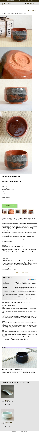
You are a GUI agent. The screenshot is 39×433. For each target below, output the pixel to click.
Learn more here (21, 288)
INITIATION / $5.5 (6, 197)
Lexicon (4, 347)
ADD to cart (9, 206)
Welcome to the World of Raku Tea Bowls (12, 369)
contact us (27, 302)
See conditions (21, 284)
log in (12, 268)
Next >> (34, 10)
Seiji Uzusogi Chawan (7, 422)
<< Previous (29, 10)
